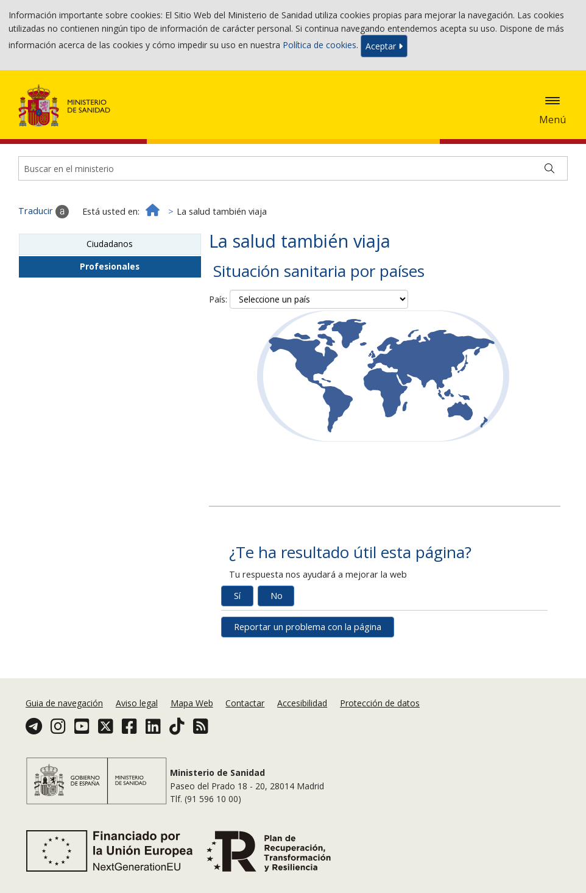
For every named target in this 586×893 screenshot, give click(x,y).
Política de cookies (319, 45)
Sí (237, 595)
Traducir (43, 211)
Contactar (244, 703)
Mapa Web (192, 703)
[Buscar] (549, 168)
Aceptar (384, 46)
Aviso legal (137, 703)
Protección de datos (380, 703)
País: (218, 299)
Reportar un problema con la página (307, 627)
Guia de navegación (64, 703)
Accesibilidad (302, 703)
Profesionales (109, 266)
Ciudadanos (109, 243)
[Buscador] (293, 168)
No (276, 595)
